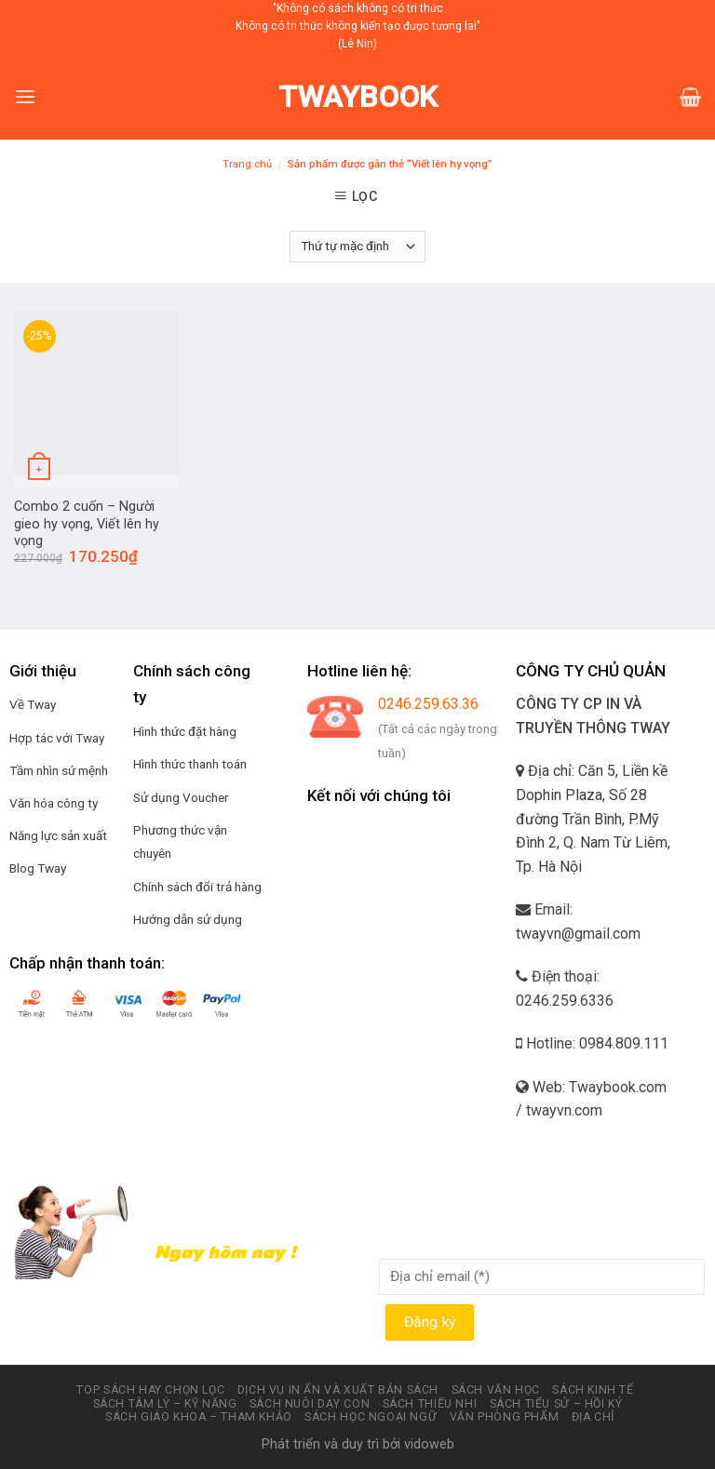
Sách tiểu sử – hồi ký (556, 1403)
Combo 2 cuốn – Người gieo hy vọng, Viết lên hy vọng (86, 524)
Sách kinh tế (592, 1389)
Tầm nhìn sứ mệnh (58, 770)
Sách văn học (496, 1389)
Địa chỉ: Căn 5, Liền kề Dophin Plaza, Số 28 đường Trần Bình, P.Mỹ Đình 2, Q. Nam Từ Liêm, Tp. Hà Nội (593, 818)
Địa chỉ (593, 1416)
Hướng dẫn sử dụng (187, 919)
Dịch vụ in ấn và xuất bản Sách (337, 1389)
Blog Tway (37, 868)
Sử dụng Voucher (181, 797)
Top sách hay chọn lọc (150, 1389)
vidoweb (429, 1444)
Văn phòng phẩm (505, 1416)
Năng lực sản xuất (58, 835)
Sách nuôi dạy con (310, 1403)
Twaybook (358, 97)
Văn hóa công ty (53, 802)
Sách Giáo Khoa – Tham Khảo (198, 1416)
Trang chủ (247, 164)
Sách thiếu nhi (430, 1403)
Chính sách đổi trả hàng (197, 886)
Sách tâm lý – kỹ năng (165, 1403)
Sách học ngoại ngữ (370, 1416)
